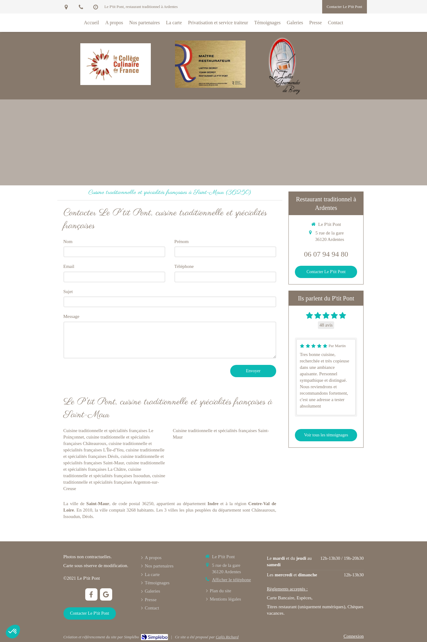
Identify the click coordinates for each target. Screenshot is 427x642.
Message (71, 316)
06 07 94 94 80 (326, 254)
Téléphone (184, 266)
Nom (68, 241)
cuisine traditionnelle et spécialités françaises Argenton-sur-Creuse (114, 482)
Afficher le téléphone (231, 579)
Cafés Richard (227, 637)
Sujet (68, 291)
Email (68, 266)
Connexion (354, 636)
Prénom (181, 241)
